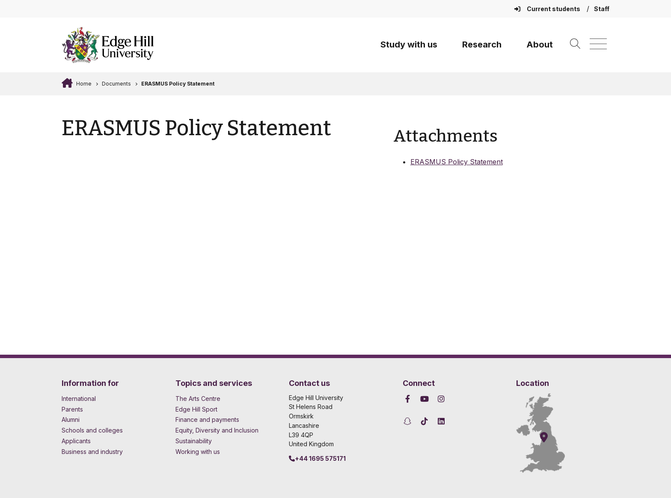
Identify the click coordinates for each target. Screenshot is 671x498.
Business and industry (92, 451)
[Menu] (598, 44)
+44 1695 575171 (317, 458)
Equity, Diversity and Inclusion (216, 430)
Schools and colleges (92, 430)
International (79, 398)
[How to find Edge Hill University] (548, 433)
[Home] (108, 45)
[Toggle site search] (575, 44)
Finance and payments (207, 419)
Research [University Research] (482, 44)
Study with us (408, 44)
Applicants (76, 441)
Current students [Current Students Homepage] (548, 8)
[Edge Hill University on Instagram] (441, 399)
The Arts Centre (197, 398)
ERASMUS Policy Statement (177, 83)
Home (83, 83)
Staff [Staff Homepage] (601, 8)
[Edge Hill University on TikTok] (424, 421)
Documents (116, 83)
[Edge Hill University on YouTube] (424, 399)
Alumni (71, 419)
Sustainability (193, 441)
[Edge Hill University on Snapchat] (409, 421)
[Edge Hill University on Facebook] (409, 399)
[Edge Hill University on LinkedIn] (441, 421)
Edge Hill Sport (196, 409)
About (539, 44)
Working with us (197, 451)
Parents (72, 409)
